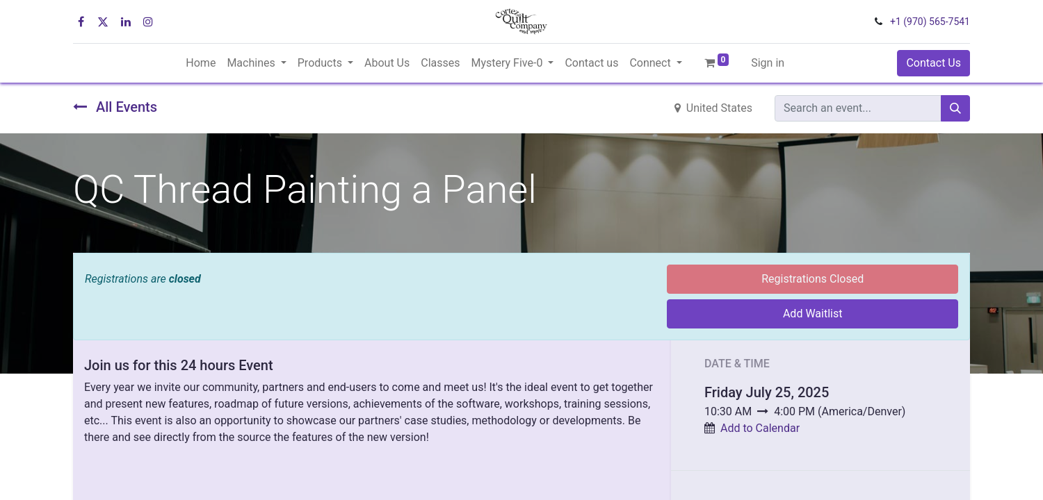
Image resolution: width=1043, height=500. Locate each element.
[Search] (955, 108)
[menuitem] (200, 63)
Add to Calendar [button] (760, 428)
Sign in (767, 62)
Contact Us (933, 62)
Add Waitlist (813, 313)
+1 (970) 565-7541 (930, 21)
